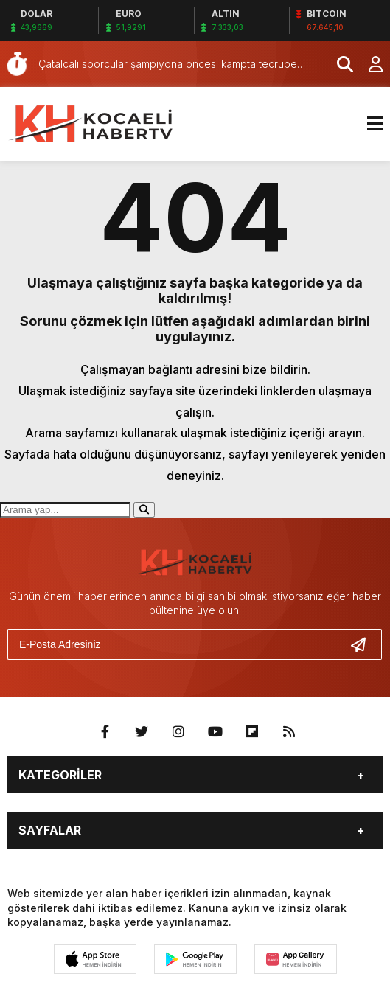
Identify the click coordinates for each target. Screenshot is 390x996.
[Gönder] (364, 644)
